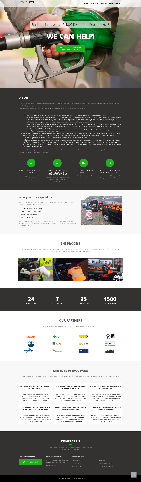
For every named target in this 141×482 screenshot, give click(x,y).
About (86, 3)
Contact (118, 3)
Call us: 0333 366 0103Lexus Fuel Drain (70, 48)
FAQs (111, 3)
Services (94, 3)
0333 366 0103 (30, 462)
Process (103, 3)
